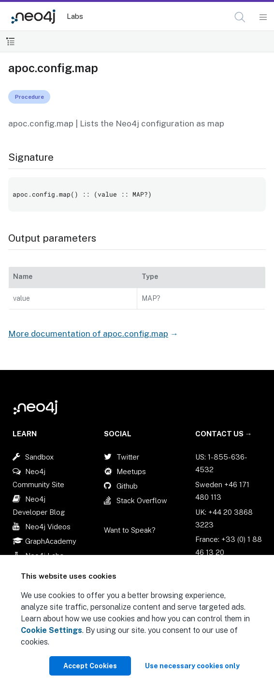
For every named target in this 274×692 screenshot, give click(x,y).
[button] (239, 17)
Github (127, 486)
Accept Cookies (90, 666)
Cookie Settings (51, 630)
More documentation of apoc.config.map (88, 333)
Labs (75, 16)
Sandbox (39, 457)
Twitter (127, 457)
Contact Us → (223, 434)
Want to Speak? (130, 530)
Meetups (131, 471)
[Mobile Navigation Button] (262, 17)
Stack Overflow (141, 500)
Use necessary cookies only (192, 666)
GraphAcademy (50, 541)
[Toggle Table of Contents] (10, 41)
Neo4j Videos (48, 527)
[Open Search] (240, 17)
